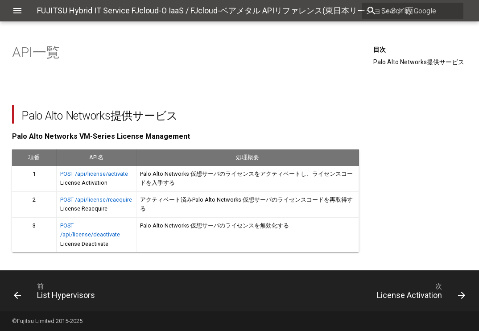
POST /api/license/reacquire (96, 199)
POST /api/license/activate (94, 173)
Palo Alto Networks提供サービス (418, 62)
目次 (379, 49)
